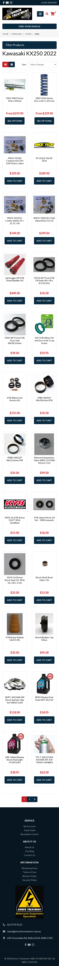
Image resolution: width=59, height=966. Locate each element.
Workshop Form (29, 868)
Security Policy (29, 880)
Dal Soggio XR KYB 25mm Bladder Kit (15, 279)
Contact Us (29, 855)
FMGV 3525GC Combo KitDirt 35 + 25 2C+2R (14, 221)
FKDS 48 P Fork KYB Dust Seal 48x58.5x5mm (15, 340)
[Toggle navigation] (40, 14)
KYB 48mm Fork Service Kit (14, 399)
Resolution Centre (29, 834)
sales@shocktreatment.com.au (24, 931)
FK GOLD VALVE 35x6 (44, 159)
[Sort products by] (42, 64)
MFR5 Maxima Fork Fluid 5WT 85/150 (44, 698)
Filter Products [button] (15, 45)
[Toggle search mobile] (46, 14)
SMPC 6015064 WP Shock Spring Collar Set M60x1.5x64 (15, 700)
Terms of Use (29, 872)
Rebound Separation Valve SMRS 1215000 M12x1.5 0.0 (44, 460)
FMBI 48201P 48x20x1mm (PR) (44, 399)
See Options (14, 120)
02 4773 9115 (14, 924)
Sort (24, 64)
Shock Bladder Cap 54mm (44, 638)
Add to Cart (14, 180)
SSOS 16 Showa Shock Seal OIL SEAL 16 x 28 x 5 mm (15, 580)
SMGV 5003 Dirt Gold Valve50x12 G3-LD (44, 219)
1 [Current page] (24, 799)
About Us (29, 847)
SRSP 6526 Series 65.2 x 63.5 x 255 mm (44, 99)
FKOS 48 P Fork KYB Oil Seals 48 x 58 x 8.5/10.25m (44, 281)
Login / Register (49, 2)
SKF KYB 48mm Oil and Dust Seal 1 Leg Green (44, 340)
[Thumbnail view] (5, 64)
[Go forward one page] (34, 799)
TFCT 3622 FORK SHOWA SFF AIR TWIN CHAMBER (44, 760)
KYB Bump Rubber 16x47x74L (15, 638)
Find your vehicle (29, 26)
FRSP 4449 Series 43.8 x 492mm (14, 99)
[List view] (11, 64)
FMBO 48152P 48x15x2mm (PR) (14, 459)
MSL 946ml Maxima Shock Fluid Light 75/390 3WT (15, 760)
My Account (30, 826)
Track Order (30, 830)
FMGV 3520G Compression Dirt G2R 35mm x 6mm (15, 161)
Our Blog (29, 851)
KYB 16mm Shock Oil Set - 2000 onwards (44, 519)
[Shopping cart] (52, 14)
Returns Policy (29, 876)
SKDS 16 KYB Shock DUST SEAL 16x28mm (15, 520)
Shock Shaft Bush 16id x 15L (44, 578)
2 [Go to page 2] (29, 799)
